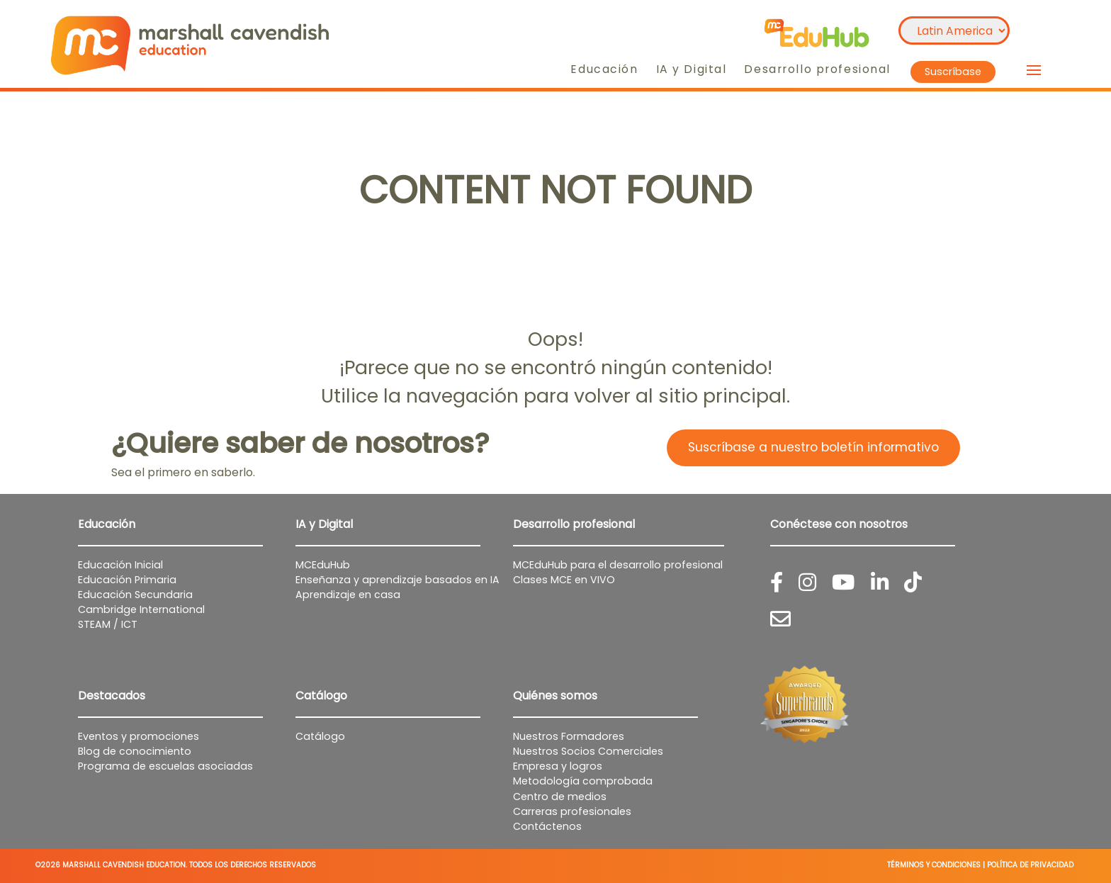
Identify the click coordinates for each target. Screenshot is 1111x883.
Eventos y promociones (138, 736)
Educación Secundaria (135, 594)
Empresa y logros (557, 766)
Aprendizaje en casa (347, 594)
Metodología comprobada (583, 781)
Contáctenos (547, 826)
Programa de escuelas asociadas (165, 766)
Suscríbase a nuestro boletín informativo (813, 447)
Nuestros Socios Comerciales (588, 751)
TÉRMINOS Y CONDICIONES (934, 865)
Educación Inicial (120, 565)
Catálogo (320, 736)
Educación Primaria (127, 580)
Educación (604, 69)
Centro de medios (560, 796)
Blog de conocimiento (134, 751)
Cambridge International (141, 609)
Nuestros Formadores (568, 736)
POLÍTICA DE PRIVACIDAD (1030, 865)
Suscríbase (953, 71)
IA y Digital (691, 69)
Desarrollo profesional (817, 69)
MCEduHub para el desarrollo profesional (618, 565)
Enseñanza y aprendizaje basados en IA (397, 580)
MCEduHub (322, 565)
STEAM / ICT (107, 624)
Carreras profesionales (572, 811)
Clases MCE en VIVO (564, 580)
